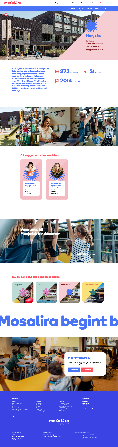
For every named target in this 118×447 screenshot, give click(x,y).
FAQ (97, 8)
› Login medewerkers (88, 409)
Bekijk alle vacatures (86, 254)
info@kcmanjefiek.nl (95, 50)
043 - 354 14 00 (92, 47)
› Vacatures (85, 403)
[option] (59, 35)
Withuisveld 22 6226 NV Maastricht (18, 435)
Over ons (75, 3)
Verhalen (89, 8)
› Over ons (85, 400)
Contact (104, 8)
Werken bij (103, 3)
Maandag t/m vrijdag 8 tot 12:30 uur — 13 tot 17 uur (51, 435)
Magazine (58, 3)
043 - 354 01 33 (16, 438)
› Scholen (15, 398)
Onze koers (85, 3)
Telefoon (74, 369)
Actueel (94, 3)
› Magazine (85, 398)
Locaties (81, 8)
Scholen (67, 3)
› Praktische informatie (89, 404)
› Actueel (85, 401)
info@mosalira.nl (17, 439)
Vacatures (71, 8)
